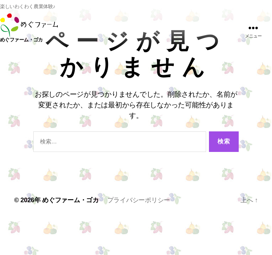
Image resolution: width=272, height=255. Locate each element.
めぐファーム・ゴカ (70, 200)
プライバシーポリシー (138, 200)
